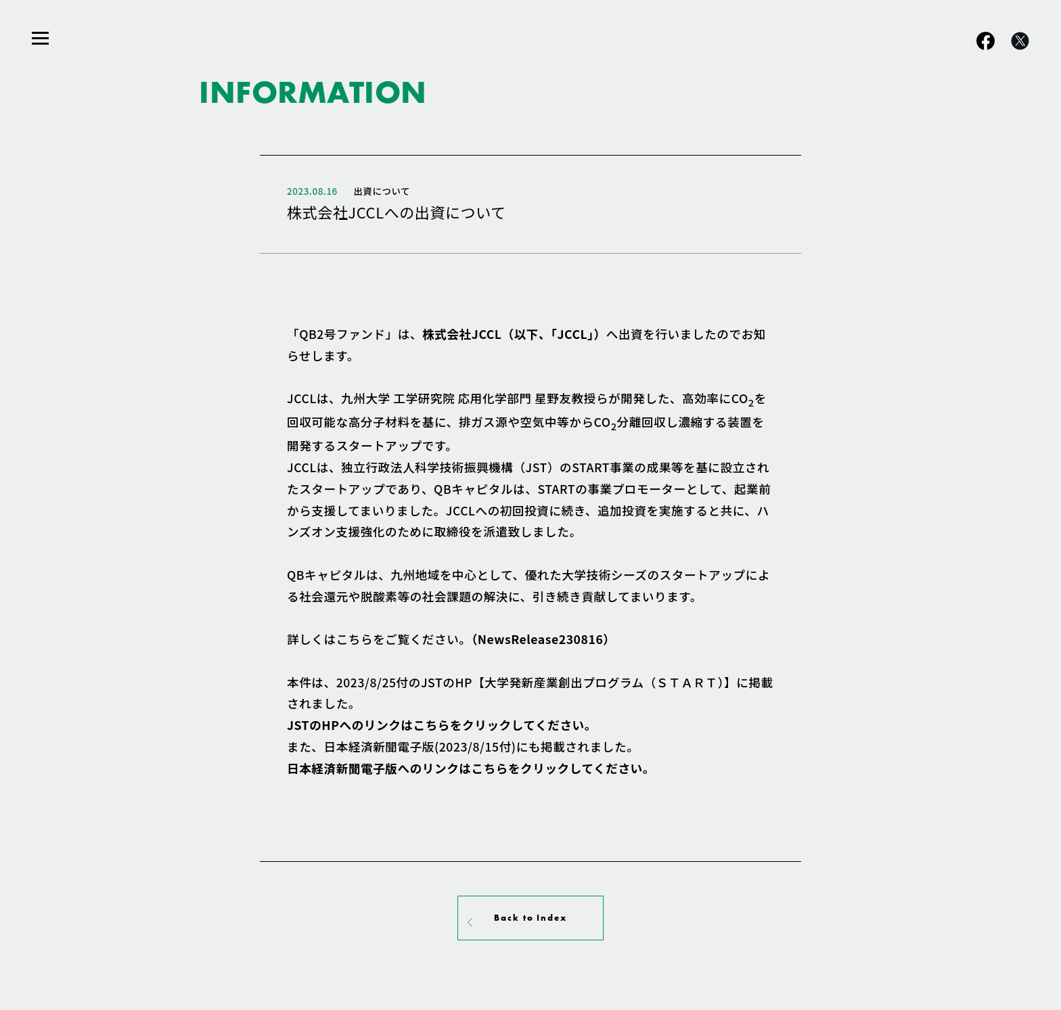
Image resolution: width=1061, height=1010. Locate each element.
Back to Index (530, 917)
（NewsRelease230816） (543, 638)
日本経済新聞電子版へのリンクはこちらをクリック (471, 768)
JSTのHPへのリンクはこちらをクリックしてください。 (442, 724)
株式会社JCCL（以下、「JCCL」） (514, 333)
